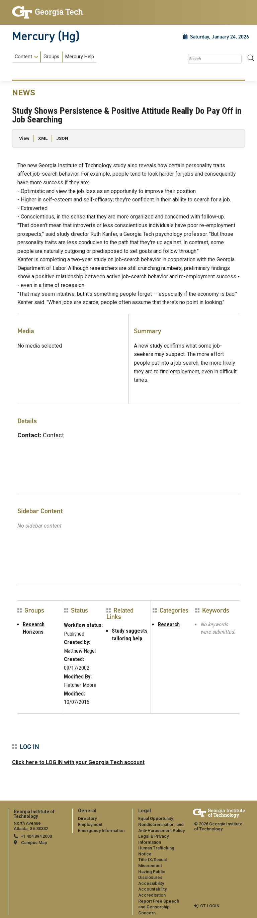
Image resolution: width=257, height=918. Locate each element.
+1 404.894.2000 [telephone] (36, 836)
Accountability (152, 889)
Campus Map (34, 842)
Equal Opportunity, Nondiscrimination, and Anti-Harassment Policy (161, 824)
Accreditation (152, 895)
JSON (62, 138)
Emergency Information (101, 830)
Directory (87, 818)
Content (23, 57)
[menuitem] (54, 57)
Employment (90, 824)
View (24, 138)
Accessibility (151, 883)
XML (43, 138)
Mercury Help (79, 57)
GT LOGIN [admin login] (210, 905)
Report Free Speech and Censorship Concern (158, 907)
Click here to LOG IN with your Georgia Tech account (78, 762)
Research (169, 624)
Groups (51, 57)
